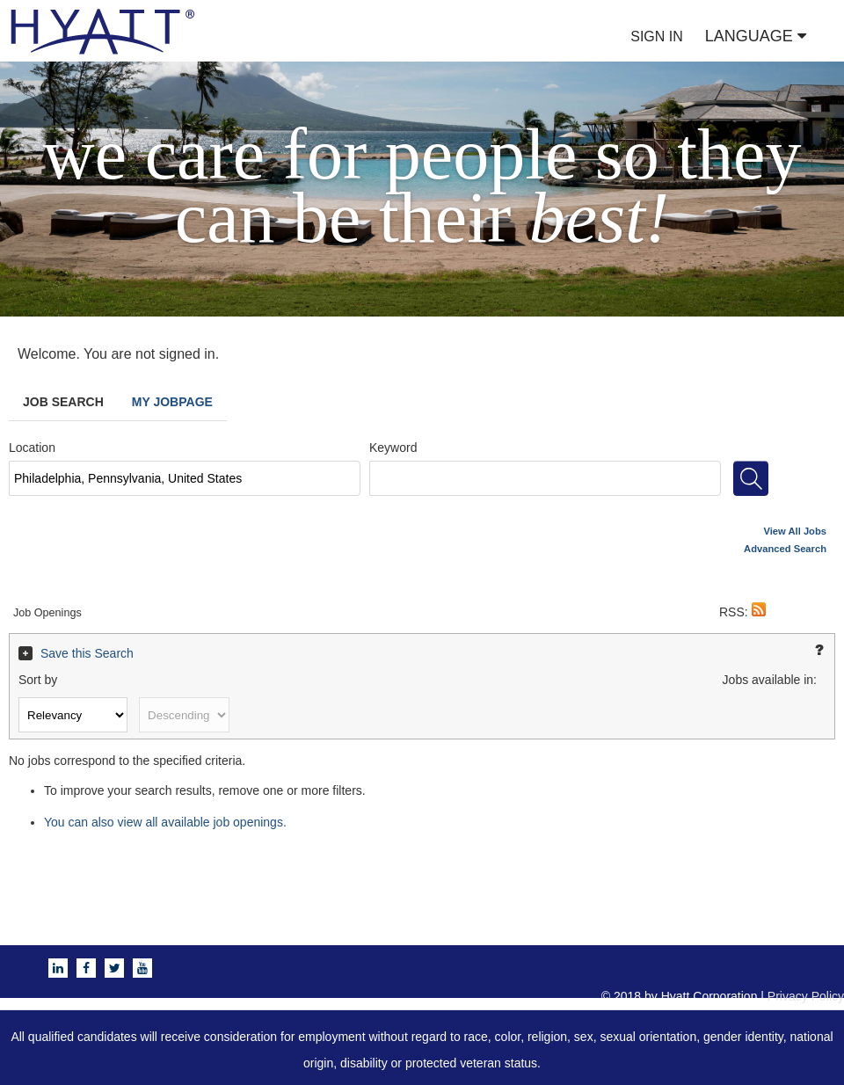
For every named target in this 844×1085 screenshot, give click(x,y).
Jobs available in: (770, 680)
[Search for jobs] (750, 478)
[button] (759, 612)
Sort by (37, 680)
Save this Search (87, 653)
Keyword (393, 448)
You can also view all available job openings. (165, 822)
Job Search (63, 402)
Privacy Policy (806, 996)
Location (32, 448)
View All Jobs (795, 531)
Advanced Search (785, 548)
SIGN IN (656, 36)
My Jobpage (172, 402)
